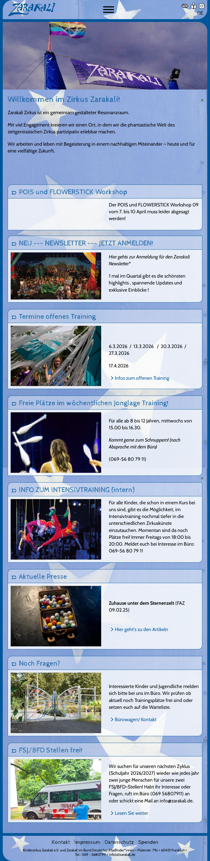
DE (200, 13)
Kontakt (61, 842)
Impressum (87, 842)
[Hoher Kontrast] (184, 6)
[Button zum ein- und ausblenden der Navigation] (108, 9)
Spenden (148, 842)
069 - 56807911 (94, 854)
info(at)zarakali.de (122, 854)
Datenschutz (119, 842)
